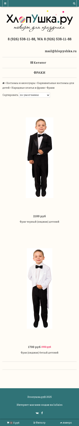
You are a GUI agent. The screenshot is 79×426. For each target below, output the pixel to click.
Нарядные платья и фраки (28, 87)
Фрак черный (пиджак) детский (39, 221)
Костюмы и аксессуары (20, 83)
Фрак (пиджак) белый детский (39, 352)
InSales (57, 404)
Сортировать (10, 95)
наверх (66, 422)
